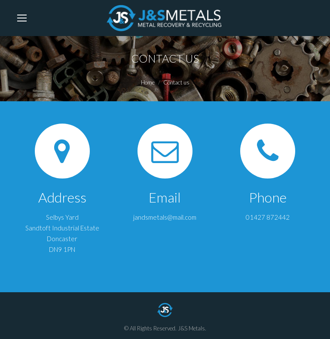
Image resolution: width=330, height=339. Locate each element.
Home (148, 82)
